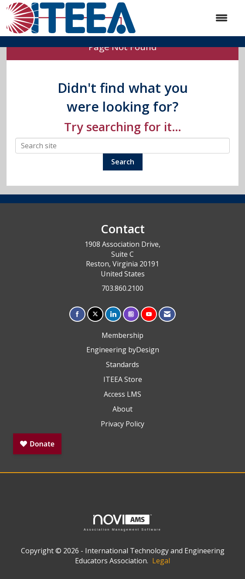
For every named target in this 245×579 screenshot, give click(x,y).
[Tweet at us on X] (95, 314)
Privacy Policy (122, 424)
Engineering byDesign (122, 349)
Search (122, 162)
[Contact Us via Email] (167, 314)
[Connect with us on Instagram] (131, 314)
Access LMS (122, 394)
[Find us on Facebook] (77, 314)
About (122, 409)
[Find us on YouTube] (149, 314)
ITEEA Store (122, 379)
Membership (122, 335)
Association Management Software (122, 522)
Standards (122, 364)
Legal (161, 560)
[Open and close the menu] (186, 18)
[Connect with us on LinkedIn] (113, 314)
